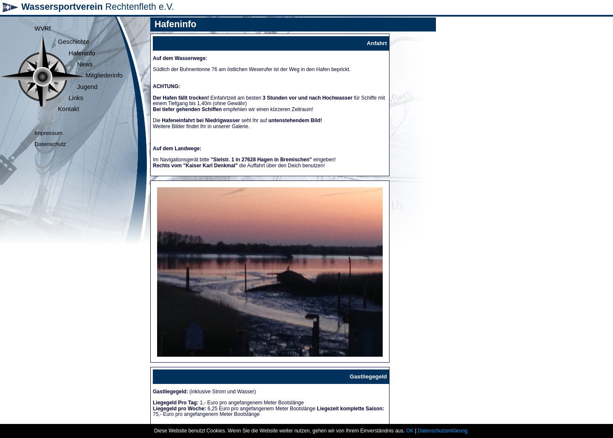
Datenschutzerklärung (442, 431)
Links (76, 97)
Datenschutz (50, 144)
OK (409, 431)
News (85, 64)
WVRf (42, 28)
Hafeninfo (82, 53)
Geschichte (73, 41)
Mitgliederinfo (104, 75)
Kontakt (68, 109)
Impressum (48, 133)
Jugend (87, 86)
